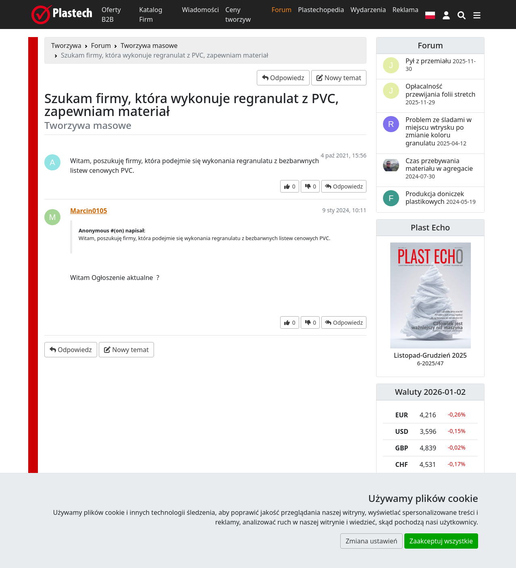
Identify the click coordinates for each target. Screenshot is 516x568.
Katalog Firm (150, 14)
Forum (281, 9)
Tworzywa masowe (149, 45)
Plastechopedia (321, 9)
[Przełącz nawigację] (477, 14)
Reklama (405, 9)
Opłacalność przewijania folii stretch (440, 94)
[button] (446, 14)
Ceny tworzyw (238, 14)
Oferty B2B (111, 14)
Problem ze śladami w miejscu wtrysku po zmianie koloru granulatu (439, 131)
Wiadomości (200, 9)
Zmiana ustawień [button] (371, 541)
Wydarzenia (368, 9)
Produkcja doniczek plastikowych (441, 197)
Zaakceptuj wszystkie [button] (441, 541)
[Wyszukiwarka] (461, 14)
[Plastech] (61, 14)
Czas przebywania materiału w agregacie (439, 168)
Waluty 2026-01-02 (430, 391)
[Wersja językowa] (430, 14)
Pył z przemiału (441, 64)
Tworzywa (66, 45)
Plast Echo (430, 227)
